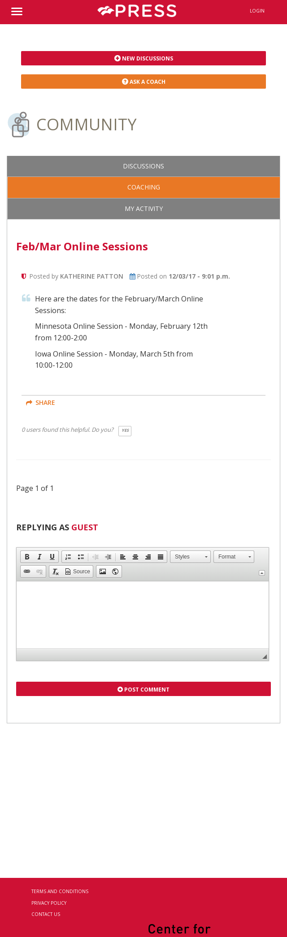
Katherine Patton (91, 276)
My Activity (144, 208)
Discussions (143, 166)
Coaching (143, 187)
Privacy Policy (48, 903)
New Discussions (143, 58)
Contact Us (45, 914)
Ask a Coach (143, 82)
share (40, 402)
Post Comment (143, 689)
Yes (125, 430)
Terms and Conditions (59, 891)
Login (257, 11)
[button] (27, 557)
